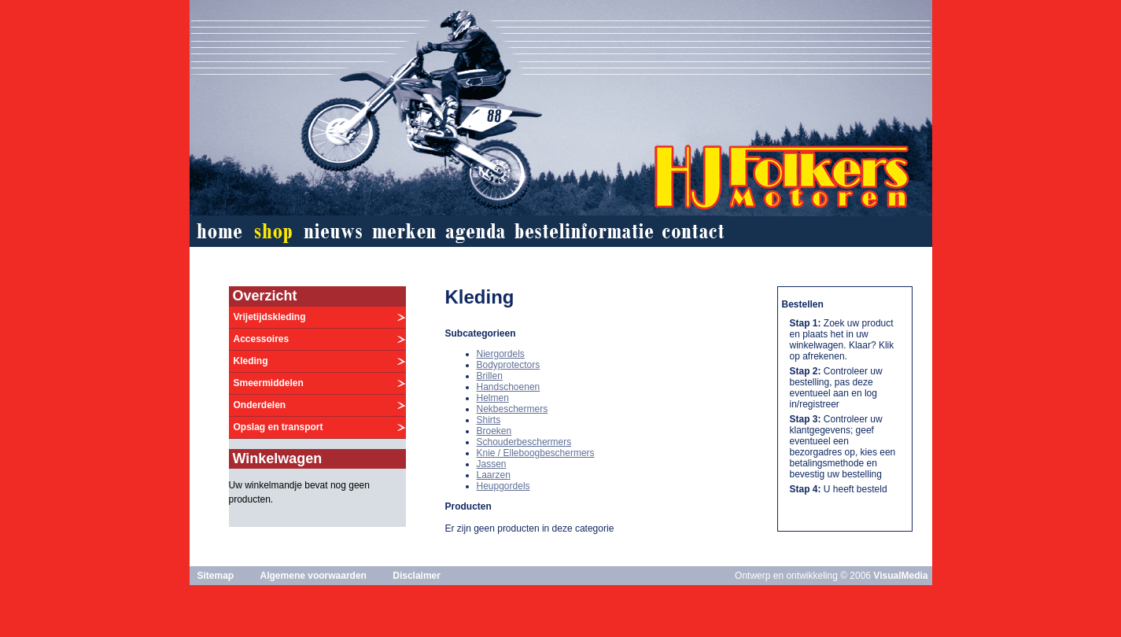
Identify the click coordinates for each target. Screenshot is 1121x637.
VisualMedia (900, 575)
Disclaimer (417, 575)
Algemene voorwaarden (313, 575)
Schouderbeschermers (524, 441)
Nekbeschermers (512, 408)
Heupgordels (503, 486)
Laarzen (494, 475)
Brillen (490, 375)
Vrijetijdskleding (270, 316)
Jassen (492, 463)
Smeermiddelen (269, 382)
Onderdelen (260, 405)
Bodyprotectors (508, 364)
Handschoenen (508, 386)
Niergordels (501, 353)
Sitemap (215, 575)
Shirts (489, 419)
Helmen (493, 397)
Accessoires (261, 338)
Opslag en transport (278, 427)
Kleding (251, 360)
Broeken (494, 430)
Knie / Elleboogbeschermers (536, 452)
